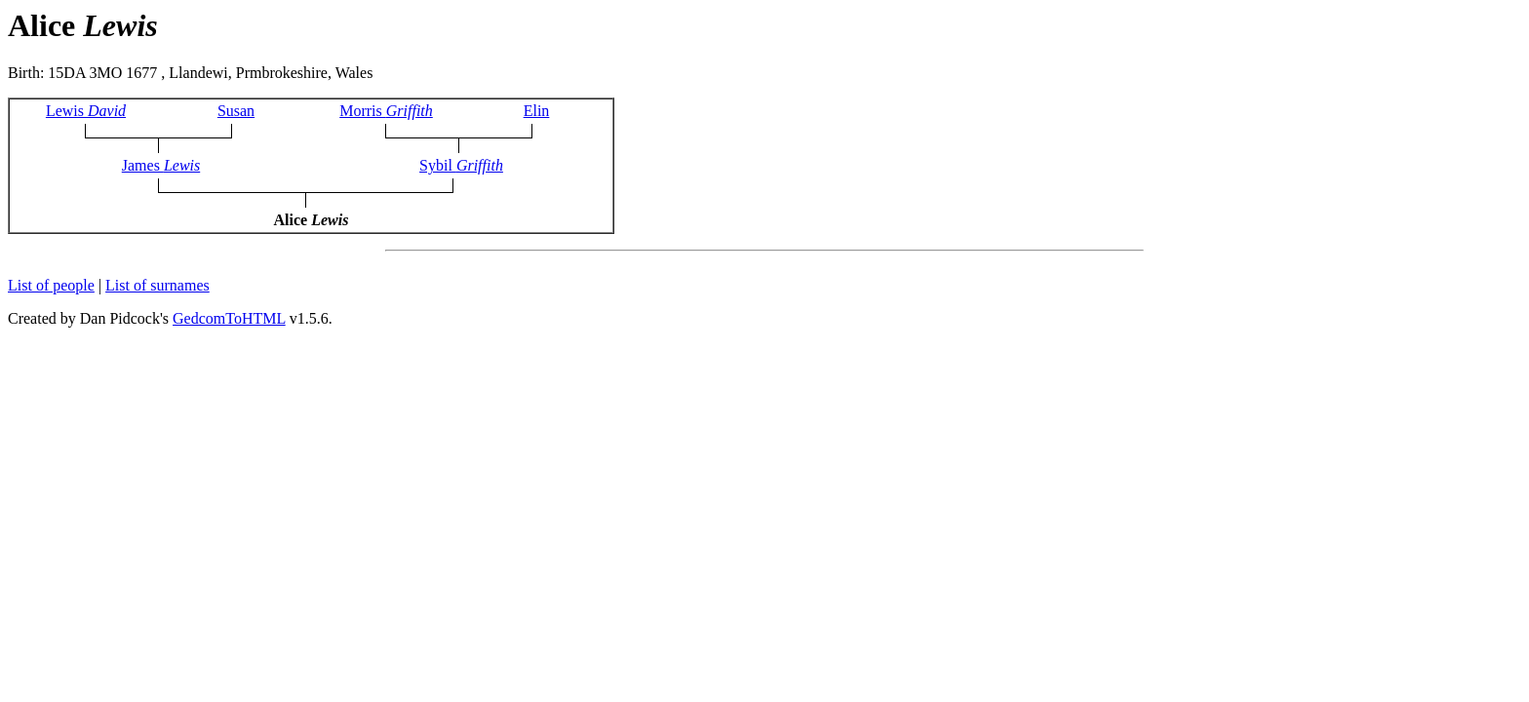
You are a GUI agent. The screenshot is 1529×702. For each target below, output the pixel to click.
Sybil (461, 165)
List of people (51, 285)
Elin (537, 110)
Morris (386, 110)
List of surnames (157, 285)
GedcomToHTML (229, 318)
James (161, 165)
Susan (236, 110)
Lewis (86, 110)
